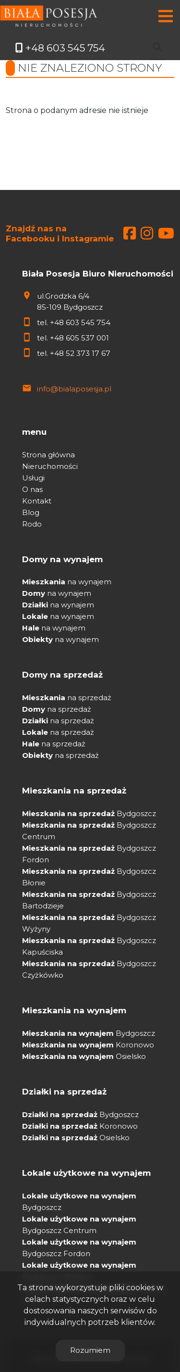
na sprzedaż (66, 697)
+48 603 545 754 (80, 322)
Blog (30, 512)
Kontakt (36, 500)
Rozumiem (90, 1350)
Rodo (32, 524)
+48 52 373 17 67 (80, 353)
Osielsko (84, 1056)
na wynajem (66, 581)
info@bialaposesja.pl (74, 388)
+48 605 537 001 (79, 337)
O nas (32, 489)
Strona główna (48, 454)
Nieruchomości (50, 466)
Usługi (33, 477)
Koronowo (88, 1044)
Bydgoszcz (89, 813)
